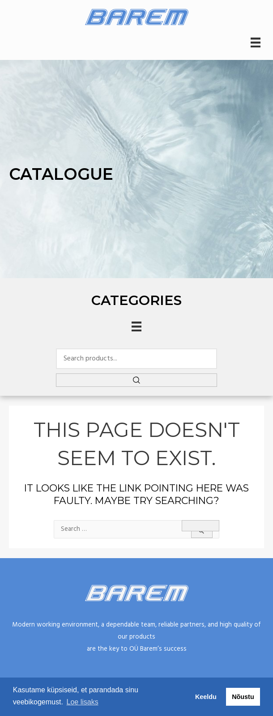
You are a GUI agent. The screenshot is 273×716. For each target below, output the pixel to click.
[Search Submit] (202, 531)
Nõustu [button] (243, 696)
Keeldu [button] (206, 696)
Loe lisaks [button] (82, 702)
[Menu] (255, 42)
